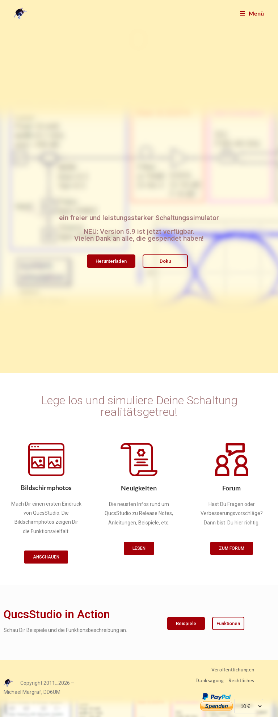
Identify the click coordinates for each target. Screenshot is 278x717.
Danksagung (209, 680)
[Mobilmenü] (252, 13)
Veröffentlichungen (232, 669)
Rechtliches (241, 680)
